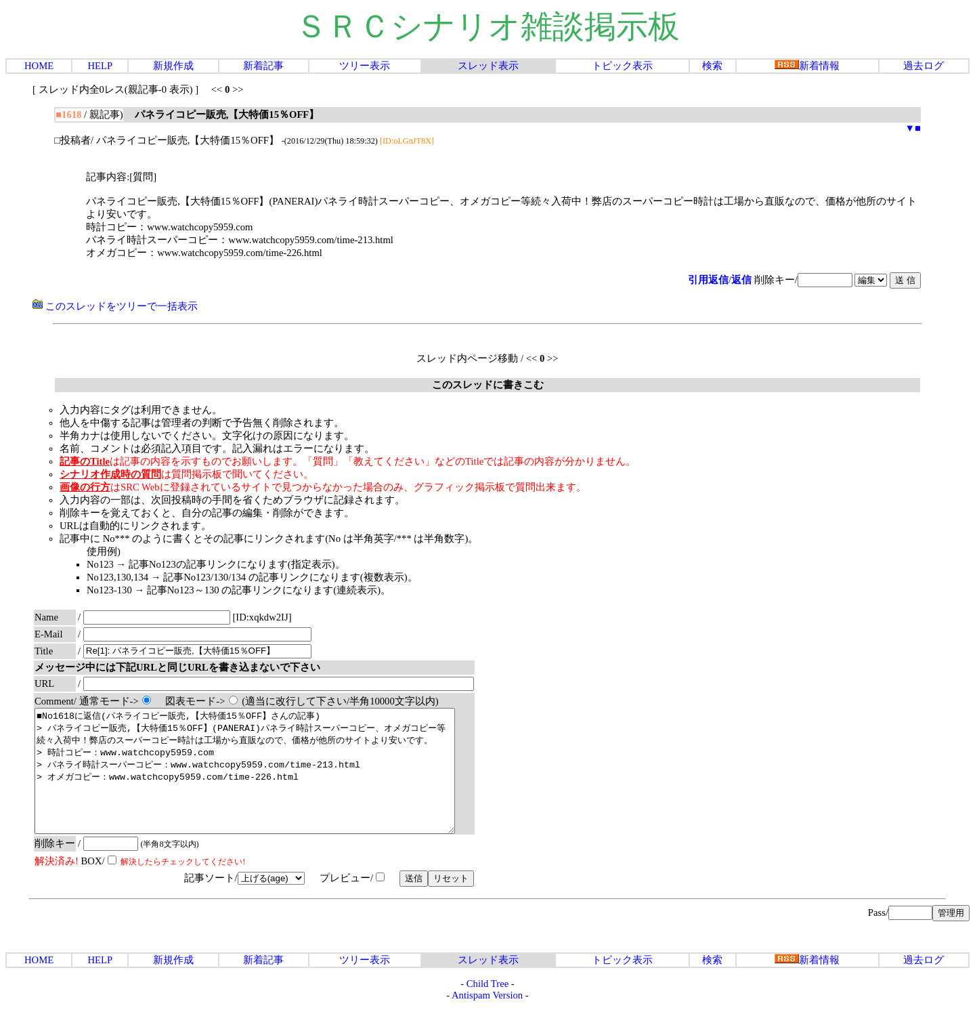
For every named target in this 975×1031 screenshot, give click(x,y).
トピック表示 (622, 65)
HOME (38, 65)
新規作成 (173, 65)
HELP (99, 65)
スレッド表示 (488, 65)
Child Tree (487, 1008)
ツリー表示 (364, 65)
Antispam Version (487, 1019)
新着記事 (263, 65)
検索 (712, 65)
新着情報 (807, 65)
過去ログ (923, 65)
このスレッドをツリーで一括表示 (115, 306)
